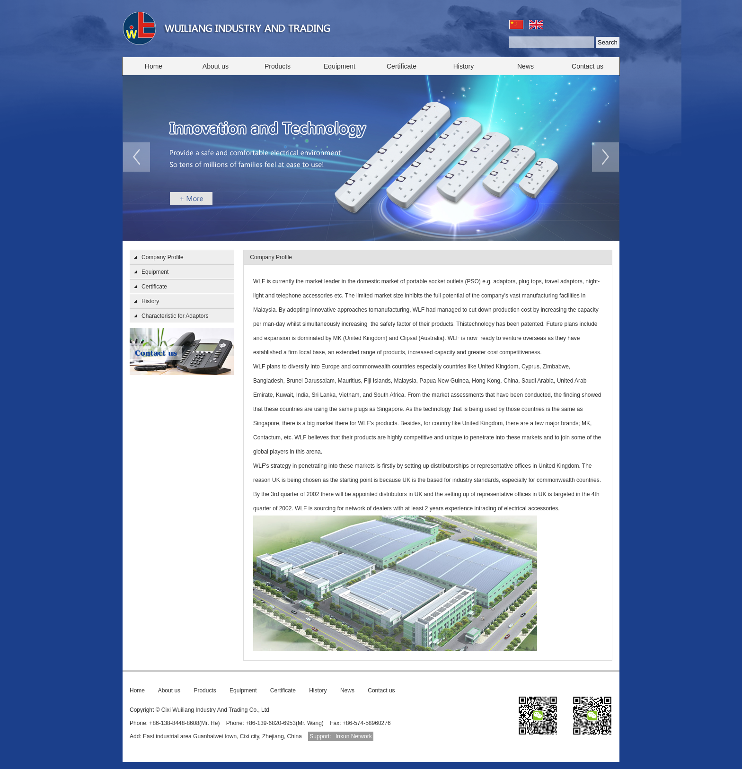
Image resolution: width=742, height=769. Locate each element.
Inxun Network (354, 736)
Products (278, 66)
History (463, 66)
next (605, 157)
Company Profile (162, 257)
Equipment (339, 66)
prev (136, 157)
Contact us (587, 66)
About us (216, 66)
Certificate (401, 66)
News (525, 66)
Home (153, 66)
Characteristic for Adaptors (174, 316)
